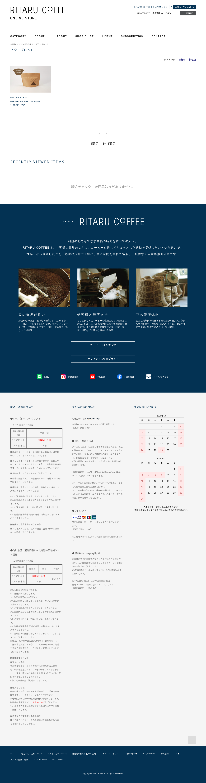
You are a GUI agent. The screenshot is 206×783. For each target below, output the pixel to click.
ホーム (13, 753)
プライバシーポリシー (111, 753)
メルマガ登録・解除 (19, 759)
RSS (54, 759)
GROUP (42, 36)
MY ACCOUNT (143, 13)
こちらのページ (38, 702)
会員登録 (156, 13)
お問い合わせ (131, 753)
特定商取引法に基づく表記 (84, 753)
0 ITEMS (187, 13)
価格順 (182, 59)
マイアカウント (149, 753)
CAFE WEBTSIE (40, 759)
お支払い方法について (57, 753)
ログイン (177, 753)
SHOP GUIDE (84, 36)
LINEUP (107, 36)
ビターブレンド (42, 44)
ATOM (61, 759)
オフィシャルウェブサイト (103, 359)
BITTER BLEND (19, 97)
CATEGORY (20, 36)
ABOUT (62, 36)
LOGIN (168, 13)
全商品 (13, 44)
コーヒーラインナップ (103, 345)
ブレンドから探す (26, 44)
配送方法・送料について (32, 753)
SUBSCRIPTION (132, 36)
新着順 (192, 59)
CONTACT (158, 36)
